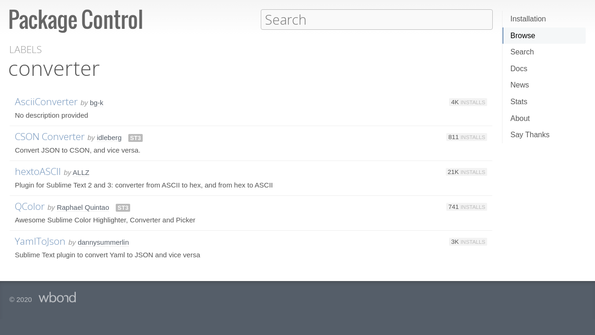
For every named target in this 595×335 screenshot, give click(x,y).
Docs (518, 69)
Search (522, 52)
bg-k (96, 102)
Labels (25, 49)
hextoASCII (38, 170)
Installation (528, 19)
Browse (522, 36)
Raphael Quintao (83, 207)
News (519, 85)
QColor (30, 205)
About (520, 118)
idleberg (109, 137)
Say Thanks (529, 135)
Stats (518, 102)
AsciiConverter (46, 100)
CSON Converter (50, 135)
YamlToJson (40, 240)
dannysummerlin (103, 242)
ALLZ (81, 172)
